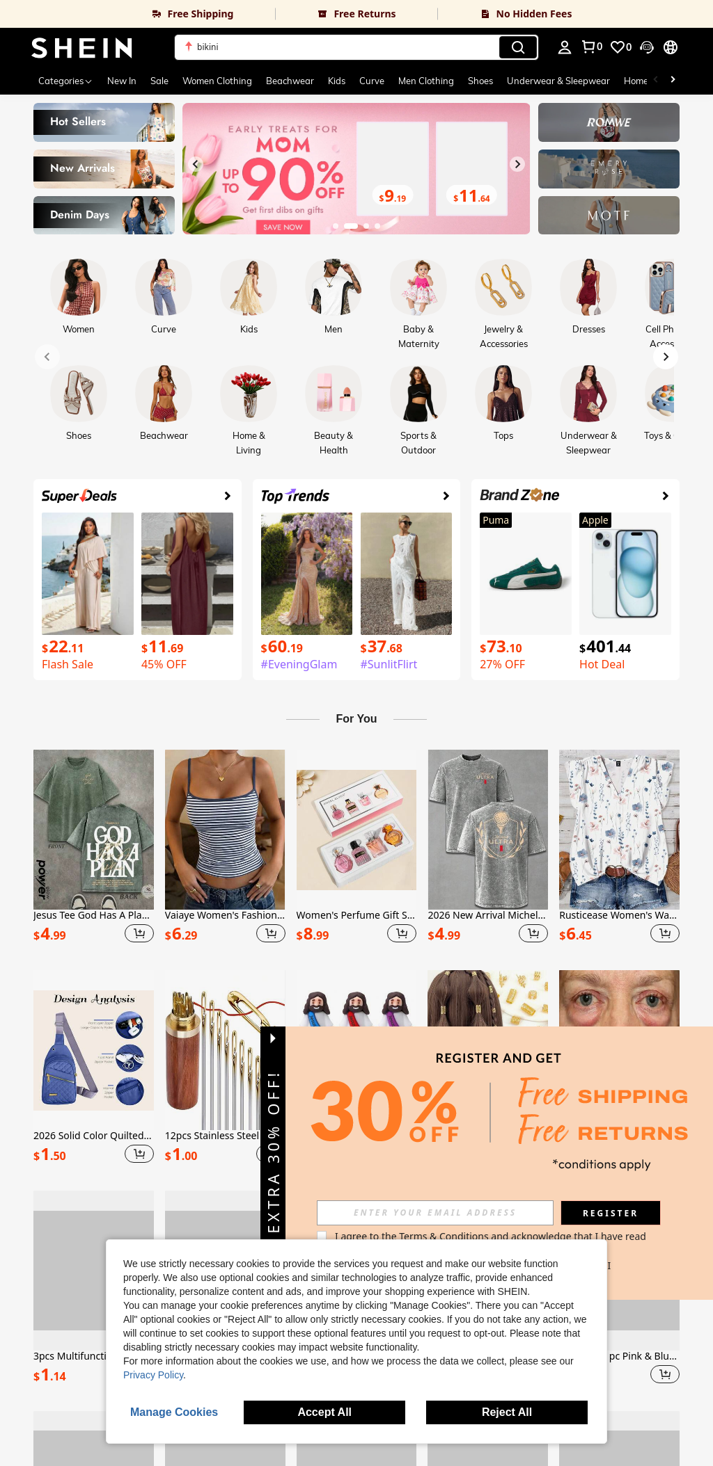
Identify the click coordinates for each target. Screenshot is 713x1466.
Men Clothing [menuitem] (426, 80)
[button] (356, 47)
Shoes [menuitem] (480, 80)
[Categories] (65, 81)
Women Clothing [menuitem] (217, 80)
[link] (137, 14)
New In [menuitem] (121, 80)
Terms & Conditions (444, 1236)
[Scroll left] (656, 81)
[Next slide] (517, 164)
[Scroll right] (672, 81)
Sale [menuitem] (159, 80)
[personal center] (564, 47)
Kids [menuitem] (336, 80)
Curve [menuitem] (371, 80)
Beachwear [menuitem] (290, 80)
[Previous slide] (195, 164)
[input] (435, 1212)
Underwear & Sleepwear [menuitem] (558, 80)
